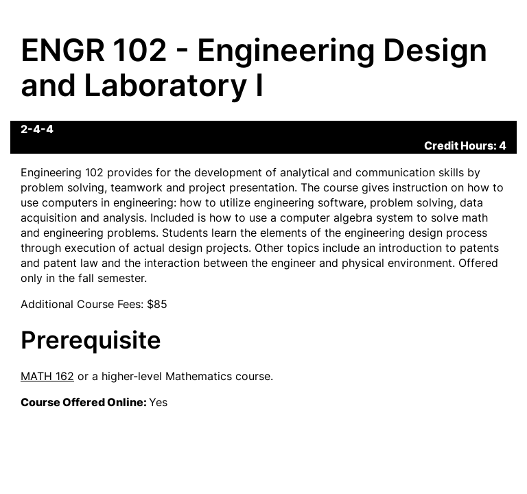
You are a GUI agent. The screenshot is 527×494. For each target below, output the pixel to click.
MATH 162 (47, 376)
